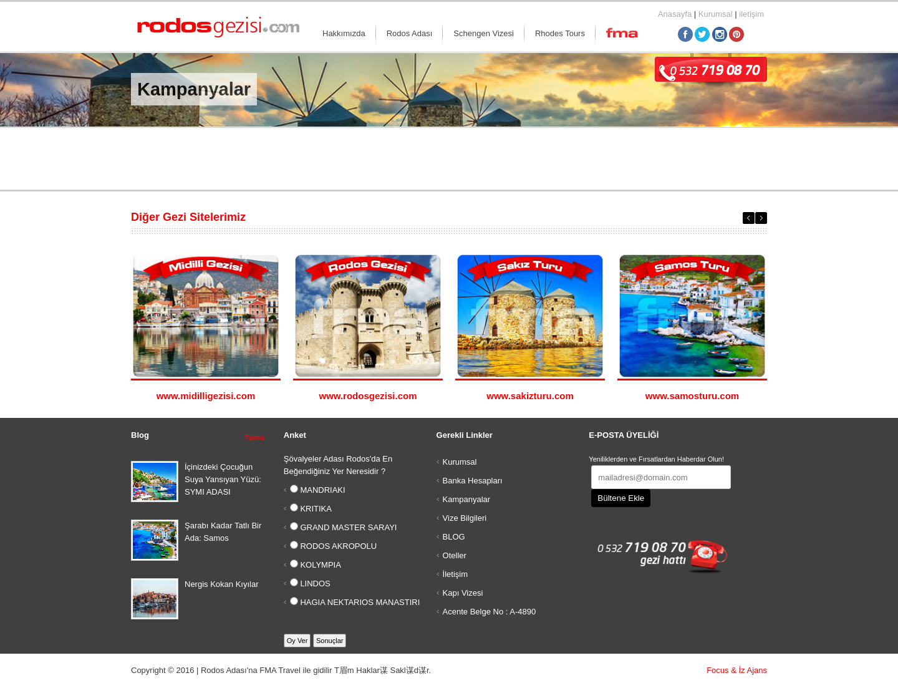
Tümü (254, 438)
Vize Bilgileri (465, 518)
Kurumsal (715, 14)
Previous (749, 218)
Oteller (454, 555)
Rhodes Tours (560, 33)
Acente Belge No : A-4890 (489, 611)
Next (761, 218)
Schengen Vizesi (483, 33)
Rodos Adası (410, 33)
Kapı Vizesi (463, 593)
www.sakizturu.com (529, 395)
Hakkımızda (343, 33)
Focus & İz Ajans (737, 670)
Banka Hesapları (473, 480)
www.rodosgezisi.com (368, 395)
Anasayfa (675, 14)
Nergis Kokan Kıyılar (222, 584)
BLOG (454, 536)
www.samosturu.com (692, 395)
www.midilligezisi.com (206, 395)
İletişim (455, 574)
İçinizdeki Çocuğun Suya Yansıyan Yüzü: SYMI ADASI (223, 479)
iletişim (751, 14)
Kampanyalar (467, 499)
